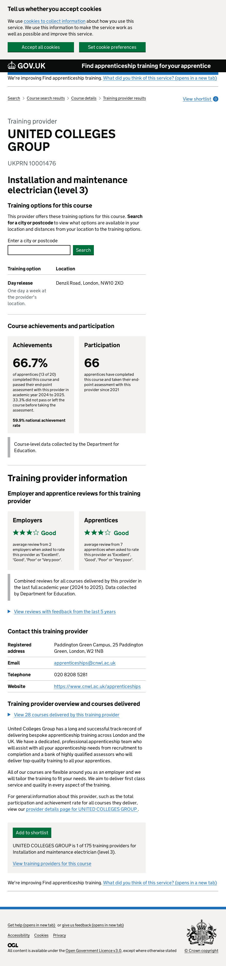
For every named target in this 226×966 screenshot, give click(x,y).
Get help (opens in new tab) (32, 925)
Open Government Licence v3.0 (93, 950)
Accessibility (19, 935)
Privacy (59, 935)
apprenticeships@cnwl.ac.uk (85, 663)
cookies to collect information (54, 21)
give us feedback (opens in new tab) (93, 925)
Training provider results (124, 98)
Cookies (41, 935)
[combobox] (39, 250)
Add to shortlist (32, 833)
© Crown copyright (201, 950)
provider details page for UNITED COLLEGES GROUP (82, 809)
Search (14, 98)
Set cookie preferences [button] (112, 47)
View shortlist (200, 99)
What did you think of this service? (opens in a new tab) (160, 78)
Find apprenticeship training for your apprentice (146, 65)
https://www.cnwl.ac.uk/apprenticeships (97, 686)
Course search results (46, 98)
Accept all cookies (41, 47)
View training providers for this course (52, 863)
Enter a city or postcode (33, 241)
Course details (83, 98)
